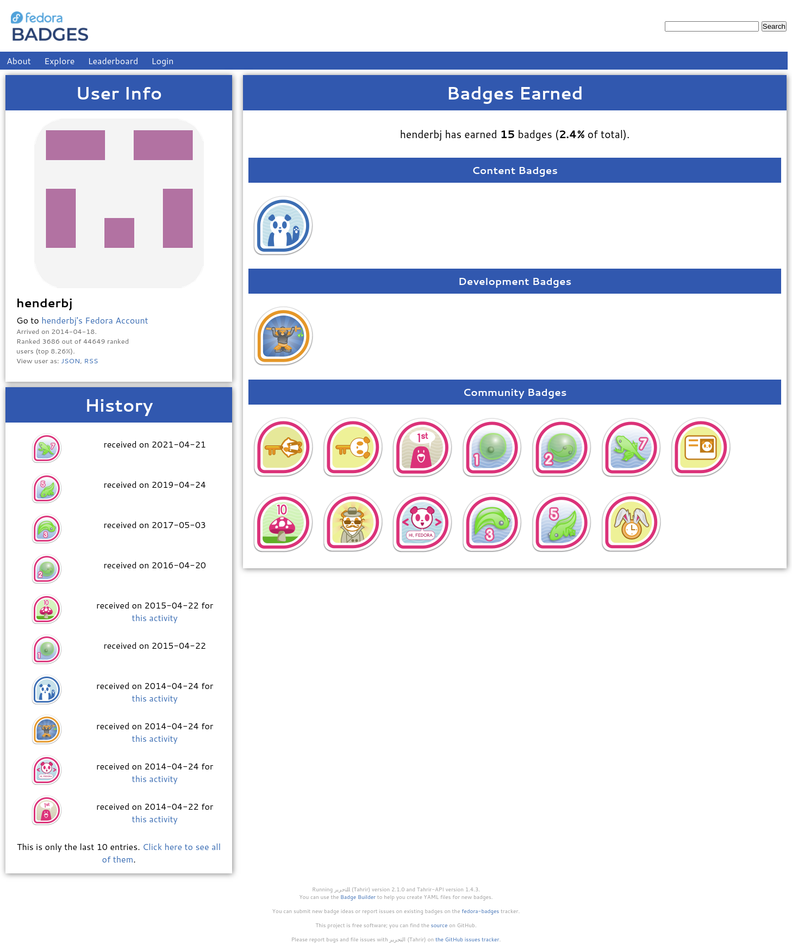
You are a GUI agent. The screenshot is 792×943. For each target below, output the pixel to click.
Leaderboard (113, 60)
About (19, 60)
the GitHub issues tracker (467, 939)
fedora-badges (480, 911)
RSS (91, 360)
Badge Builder (358, 897)
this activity (155, 617)
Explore (59, 60)
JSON (70, 360)
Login (163, 60)
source (439, 925)
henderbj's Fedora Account (94, 320)
